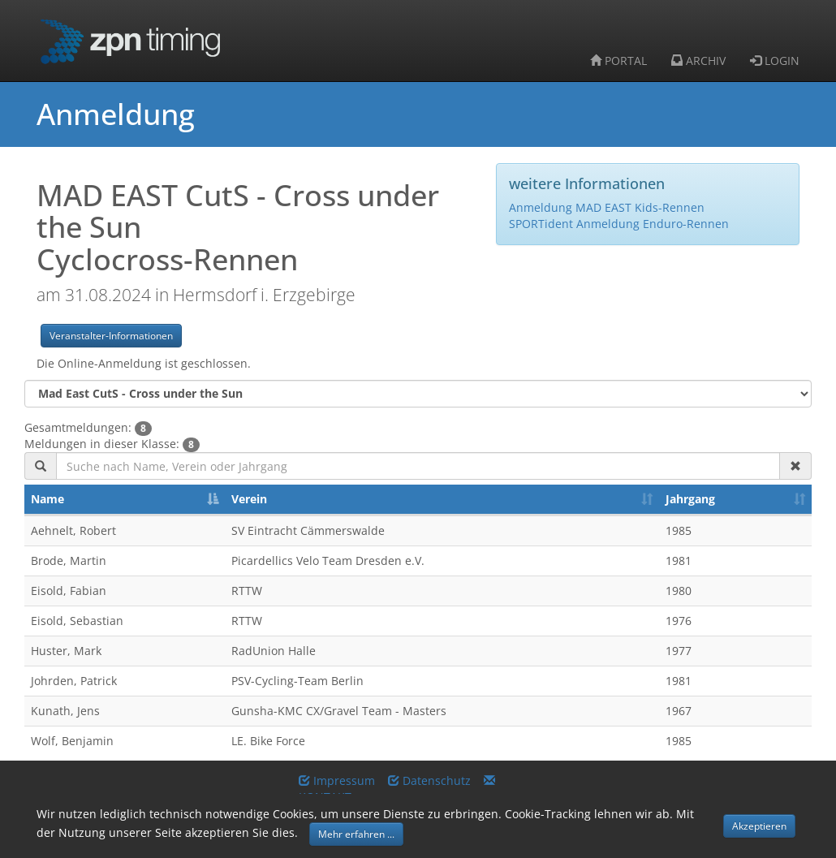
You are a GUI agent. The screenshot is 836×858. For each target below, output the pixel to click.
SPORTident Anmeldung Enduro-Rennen (619, 223)
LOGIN (774, 60)
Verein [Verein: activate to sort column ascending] (249, 499)
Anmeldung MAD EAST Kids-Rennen (607, 207)
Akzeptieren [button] (759, 826)
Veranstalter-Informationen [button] (111, 336)
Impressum (337, 780)
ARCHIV (698, 60)
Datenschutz (429, 780)
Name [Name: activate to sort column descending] (47, 499)
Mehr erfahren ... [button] (356, 834)
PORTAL (618, 60)
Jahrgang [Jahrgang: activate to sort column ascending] (690, 499)
